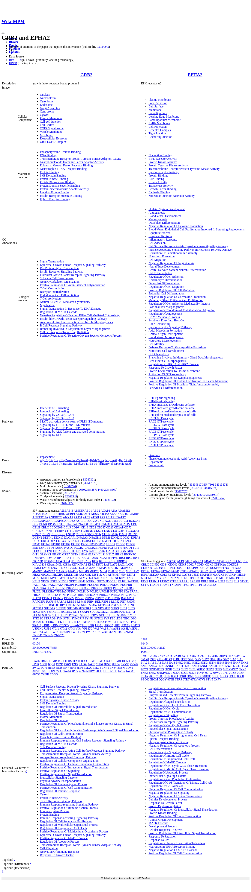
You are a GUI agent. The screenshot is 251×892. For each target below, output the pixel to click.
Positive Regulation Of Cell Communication (66, 787)
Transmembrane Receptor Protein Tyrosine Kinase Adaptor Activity (80, 158)
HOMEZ (51, 557)
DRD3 (36, 541)
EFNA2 (236, 567)
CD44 (163, 564)
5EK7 (184, 659)
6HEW (210, 669)
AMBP (134, 514)
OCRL (113, 581)
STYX (145, 584)
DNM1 (106, 537)
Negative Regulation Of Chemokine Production (177, 296)
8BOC (199, 676)
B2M (115, 520)
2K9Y (161, 655)
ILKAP (154, 574)
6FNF (152, 669)
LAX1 (122, 564)
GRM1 (230, 571)
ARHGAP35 (56, 520)
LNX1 (55, 567)
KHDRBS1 (106, 561)
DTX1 (53, 541)
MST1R (97, 574)
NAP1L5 (108, 578)
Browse (13, 41)
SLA (236, 581)
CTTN (97, 534)
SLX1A (106, 611)
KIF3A (67, 564)
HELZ (110, 554)
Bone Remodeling (159, 323)
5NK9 (144, 666)
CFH (68, 530)
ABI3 (69, 510)
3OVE (36, 671)
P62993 (47, 651)
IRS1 (122, 557)
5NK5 (220, 662)
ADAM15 (38, 514)
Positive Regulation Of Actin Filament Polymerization (72, 285)
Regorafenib (155, 462)
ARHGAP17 (118, 517)
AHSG (95, 514)
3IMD (51, 667)
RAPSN (51, 601)
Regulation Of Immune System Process (63, 784)
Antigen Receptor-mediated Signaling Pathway (68, 757)
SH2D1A (37, 608)
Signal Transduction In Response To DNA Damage (70, 308)
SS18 (120, 615)
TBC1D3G (129, 618)
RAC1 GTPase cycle (160, 418)
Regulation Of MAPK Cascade (58, 312)
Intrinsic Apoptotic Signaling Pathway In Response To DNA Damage (190, 249)
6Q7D (185, 672)
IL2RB (93, 557)
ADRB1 (50, 514)
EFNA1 (226, 567)
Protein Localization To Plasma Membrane (174, 371)
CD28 (109, 527)
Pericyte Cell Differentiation (165, 387)
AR (108, 517)
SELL (84, 605)
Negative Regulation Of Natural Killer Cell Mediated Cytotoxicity (80, 315)
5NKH (213, 666)
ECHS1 (86, 541)
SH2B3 (131, 605)
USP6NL (37, 628)
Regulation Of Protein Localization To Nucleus (176, 843)
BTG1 (61, 524)
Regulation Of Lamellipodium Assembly (172, 253)
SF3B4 (102, 605)
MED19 (84, 571)
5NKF (195, 666)
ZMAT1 (130, 631)
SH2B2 (121, 605)
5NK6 (228, 662)
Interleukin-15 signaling (54, 408)
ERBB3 (120, 544)
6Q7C (176, 672)
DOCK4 (125, 537)
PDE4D (104, 584)
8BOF (215, 676)
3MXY (97, 667)
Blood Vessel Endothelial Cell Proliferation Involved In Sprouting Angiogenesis (196, 229)
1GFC (93, 660)
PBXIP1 (69, 584)
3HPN (223, 655)
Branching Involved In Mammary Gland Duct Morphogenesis (185, 357)
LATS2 (186, 574)
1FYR (76, 660)
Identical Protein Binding (55, 192)
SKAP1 (84, 611)
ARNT (216, 561)
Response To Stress (160, 236)
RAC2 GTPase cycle (160, 421)
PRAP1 (134, 591)
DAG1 (123, 534)
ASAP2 (90, 520)
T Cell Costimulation (52, 288)
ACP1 (180, 561)
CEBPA (59, 530)
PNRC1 (72, 591)
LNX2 (63, 567)
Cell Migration (157, 259)
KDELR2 (165, 574)
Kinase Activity (157, 182)
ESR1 (42, 547)
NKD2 (73, 581)
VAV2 (63, 628)
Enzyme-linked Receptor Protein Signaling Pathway (71, 693)
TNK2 (100, 621)
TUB (85, 625)
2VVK (125, 664)
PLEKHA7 (49, 591)
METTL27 (132, 571)
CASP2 (125, 524)
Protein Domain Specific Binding (60, 185)
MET (122, 571)
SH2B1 (111, 605)
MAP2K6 (218, 574)
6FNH (168, 669)
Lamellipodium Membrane (164, 119)
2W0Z (36, 667)
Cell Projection (157, 126)
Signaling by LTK (50, 435)
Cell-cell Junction (50, 121)
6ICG (99, 671)
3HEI (215, 655)
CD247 (101, 527)
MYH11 (64, 578)
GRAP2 (56, 554)
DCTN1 (133, 534)
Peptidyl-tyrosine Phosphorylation (60, 780)
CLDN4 (158, 567)
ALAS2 (114, 514)
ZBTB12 (107, 631)
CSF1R (70, 534)
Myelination (47, 305)
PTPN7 (164, 581)
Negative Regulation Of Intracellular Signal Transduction (182, 809)
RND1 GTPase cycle (161, 445)
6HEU (192, 669)
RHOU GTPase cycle (161, 428)
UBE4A (211, 584)
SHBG (115, 608)
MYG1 (54, 578)
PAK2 (52, 584)
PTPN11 (47, 598)
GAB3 (110, 551)
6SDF (113, 671)
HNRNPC (130, 554)
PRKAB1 (38, 594)
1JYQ (132, 660)
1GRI (117, 660)
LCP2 (129, 564)
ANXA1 (198, 561)
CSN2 (89, 534)
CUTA (106, 534)
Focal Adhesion (157, 103)
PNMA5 (61, 591)
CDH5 (182, 564)
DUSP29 (215, 567)
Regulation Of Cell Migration (166, 286)
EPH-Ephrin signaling (161, 397)
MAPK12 (49, 571)
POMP (105, 591)
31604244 (70, 486)
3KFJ (79, 667)
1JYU (43, 664)
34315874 (221, 484)
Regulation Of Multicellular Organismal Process (69, 824)
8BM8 (190, 676)
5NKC (170, 666)
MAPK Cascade (158, 823)
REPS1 (105, 601)
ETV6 (50, 547)
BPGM (52, 524)
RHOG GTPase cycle (161, 424)
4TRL (176, 659)
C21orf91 (94, 524)
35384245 (103, 46)
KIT (74, 564)
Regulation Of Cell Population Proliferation (66, 821)
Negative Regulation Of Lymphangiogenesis (175, 377)
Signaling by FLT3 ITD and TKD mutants (65, 424)
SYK (59, 618)
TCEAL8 (38, 621)
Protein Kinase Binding (54, 178)
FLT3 (35, 551)
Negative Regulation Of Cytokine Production (175, 226)
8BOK (145, 679)
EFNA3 (145, 571)
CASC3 (116, 524)
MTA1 (131, 574)
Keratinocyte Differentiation (165, 280)
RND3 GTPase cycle (161, 438)
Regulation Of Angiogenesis (165, 313)
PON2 (114, 591)
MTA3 (36, 578)
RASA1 (61, 601)
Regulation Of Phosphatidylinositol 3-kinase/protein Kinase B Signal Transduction (89, 730)
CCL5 (67, 527)
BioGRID (15, 59)
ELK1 (120, 541)
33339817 (196, 484)
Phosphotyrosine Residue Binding (60, 152)
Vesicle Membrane (51, 131)
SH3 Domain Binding (53, 175)
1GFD (101, 660)
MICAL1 (46, 574)
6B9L (236, 666)
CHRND (88, 530)
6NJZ (234, 669)
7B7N (224, 672)
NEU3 (36, 581)
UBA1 (99, 625)
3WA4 (67, 671)
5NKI (221, 666)
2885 (35, 639)
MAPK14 (61, 571)
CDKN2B (233, 564)
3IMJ (59, 667)
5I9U (191, 659)
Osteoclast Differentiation (163, 283)
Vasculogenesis (157, 219)
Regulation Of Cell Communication (61, 733)
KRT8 (99, 564)
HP (59, 557)
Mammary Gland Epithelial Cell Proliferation (175, 300)
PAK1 (44, 584)
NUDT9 (189, 578)
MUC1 (45, 578)
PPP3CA (123, 591)
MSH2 (152, 578)
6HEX (218, 669)
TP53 (185, 584)
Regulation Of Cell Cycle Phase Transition (174, 705)
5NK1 (188, 662)
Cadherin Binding (159, 192)
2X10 (177, 655)
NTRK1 (91, 581)
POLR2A (95, 591)
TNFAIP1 (175, 584)
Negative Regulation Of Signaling (168, 792)
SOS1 (55, 615)
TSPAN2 (75, 625)
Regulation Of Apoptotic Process (59, 841)
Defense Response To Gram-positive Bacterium (177, 347)
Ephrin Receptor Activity (163, 172)
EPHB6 (75, 544)
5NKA (153, 666)
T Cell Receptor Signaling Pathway (61, 801)
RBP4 (90, 601)
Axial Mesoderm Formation (165, 330)
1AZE (36, 660)
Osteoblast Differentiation (164, 222)
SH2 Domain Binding (53, 747)
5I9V (198, 659)
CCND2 (154, 564)
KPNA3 (177, 574)
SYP (106, 618)
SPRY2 (94, 615)
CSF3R (80, 534)
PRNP (62, 594)
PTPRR (174, 581)
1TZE (59, 664)
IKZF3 (85, 557)
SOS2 (63, 615)
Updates (14, 52)
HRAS (65, 557)
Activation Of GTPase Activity (167, 374)
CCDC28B (56, 527)
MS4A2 (79, 574)
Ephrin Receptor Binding (55, 199)
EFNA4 (155, 571)
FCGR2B (91, 547)
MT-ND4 (121, 574)
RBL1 (204, 581)
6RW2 (216, 672)
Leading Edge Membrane (163, 116)
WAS (96, 628)
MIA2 (36, 574)
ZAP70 (97, 631)
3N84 (113, 667)
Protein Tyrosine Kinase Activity (168, 165)
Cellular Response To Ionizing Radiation (64, 332)
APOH (95, 517)
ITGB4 (57, 561)
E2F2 (78, 541)
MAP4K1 (114, 567)
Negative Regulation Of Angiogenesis (171, 263)
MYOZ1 (88, 578)
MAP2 (103, 567)
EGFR (112, 541)
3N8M (121, 667)
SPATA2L (73, 615)
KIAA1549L (54, 564)
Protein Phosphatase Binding (57, 182)
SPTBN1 (104, 615)
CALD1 (106, 524)
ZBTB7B (119, 631)
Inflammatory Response (162, 239)
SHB (107, 608)
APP (102, 517)
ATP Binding (156, 178)
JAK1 (79, 561)
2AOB (91, 664)
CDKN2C (147, 567)
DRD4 (45, 541)
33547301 (89, 479)
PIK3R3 (128, 588)
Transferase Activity (160, 185)
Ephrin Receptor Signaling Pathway (170, 327)
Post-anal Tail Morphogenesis (166, 307)
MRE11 (69, 574)
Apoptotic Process (159, 232)
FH (120, 547)
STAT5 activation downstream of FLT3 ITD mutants (71, 421)
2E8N (153, 655)
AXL (108, 520)
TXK (91, 625)
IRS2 (129, 557)
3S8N (51, 671)
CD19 (84, 527)
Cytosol (44, 114)
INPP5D (113, 557)
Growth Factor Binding (162, 189)
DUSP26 (204, 567)
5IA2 (144, 662)
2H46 (99, 664)
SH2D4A (49, 608)
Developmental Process (162, 826)
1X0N (67, 664)
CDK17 (191, 564)
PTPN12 (58, 598)
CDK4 (201, 564)
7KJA (144, 676)
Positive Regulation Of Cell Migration (171, 290)
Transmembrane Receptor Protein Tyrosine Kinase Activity (184, 168)
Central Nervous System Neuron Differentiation (177, 269)
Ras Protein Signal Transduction (59, 268)
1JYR (35, 664)
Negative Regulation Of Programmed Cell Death (177, 735)
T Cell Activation (50, 298)
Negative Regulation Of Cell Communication (175, 789)
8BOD (207, 676)
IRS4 (136, 557)
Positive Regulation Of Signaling (60, 770)
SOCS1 (36, 615)
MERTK (113, 571)
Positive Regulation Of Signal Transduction (66, 774)
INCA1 (103, 557)
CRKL (61, 534)
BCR (35, 524)
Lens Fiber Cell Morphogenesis (167, 360)
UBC (117, 625)
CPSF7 (36, 534)
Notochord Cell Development (166, 350)
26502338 (85, 489)
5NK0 (180, 662)
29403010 (199, 494)
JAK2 (87, 561)
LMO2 (46, 567)
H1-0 (84, 554)
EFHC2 (96, 541)
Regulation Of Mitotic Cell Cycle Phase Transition (178, 769)
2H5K (107, 664)
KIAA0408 (39, 564)
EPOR (85, 544)
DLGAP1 (70, 537)
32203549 (71, 496)
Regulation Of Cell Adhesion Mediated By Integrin (179, 303)
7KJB (152, 676)
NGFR (53, 581)
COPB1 (122, 530)
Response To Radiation (162, 836)
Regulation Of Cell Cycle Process (168, 725)
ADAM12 (124, 510)
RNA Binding (48, 155)
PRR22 (71, 594)
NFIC (180, 578)
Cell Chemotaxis (158, 354)
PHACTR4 (39, 588)
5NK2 (196, 662)
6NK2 (153, 672)
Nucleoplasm (48, 98)
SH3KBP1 (84, 608)
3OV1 (129, 667)
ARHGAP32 (40, 520)
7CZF (240, 672)
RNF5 (221, 581)
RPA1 (63, 605)
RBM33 (81, 601)
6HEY (227, 669)
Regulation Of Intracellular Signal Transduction (68, 706)
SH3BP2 (61, 608)
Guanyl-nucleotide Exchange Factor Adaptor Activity (72, 162)
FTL (78, 551)
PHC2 (50, 588)
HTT (73, 557)
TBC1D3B (116, 618)
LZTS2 (83, 567)
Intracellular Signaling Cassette (59, 777)
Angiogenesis (156, 212)
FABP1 (59, 547)
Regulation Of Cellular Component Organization (69, 760)
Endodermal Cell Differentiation (59, 295)
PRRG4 (116, 594)
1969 (144, 639)
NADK (98, 578)
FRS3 (64, 551)
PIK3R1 (107, 588)
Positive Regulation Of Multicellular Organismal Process (74, 831)
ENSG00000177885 (44, 647)
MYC (160, 578)
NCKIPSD (121, 578)
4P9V (75, 671)
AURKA (226, 561)
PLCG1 (37, 591)
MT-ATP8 (109, 574)
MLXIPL (58, 574)
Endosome (46, 104)
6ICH (106, 671)
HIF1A (145, 574)
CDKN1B (48, 530)
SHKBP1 (54, 611)
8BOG (224, 676)
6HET (184, 669)
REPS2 (115, 601)
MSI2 (88, 574)
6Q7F (200, 672)
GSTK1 (75, 554)
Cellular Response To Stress (165, 829)
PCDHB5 (80, 584)
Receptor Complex (159, 130)
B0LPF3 (37, 651)
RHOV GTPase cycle (161, 435)
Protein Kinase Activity (162, 162)
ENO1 (129, 541)
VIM (78, 628)
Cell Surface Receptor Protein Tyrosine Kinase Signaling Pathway (188, 246)
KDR (95, 561)
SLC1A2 (95, 611)
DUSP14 (169, 567)
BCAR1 (123, 520)
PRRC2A (104, 594)
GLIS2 (204, 571)
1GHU (110, 660)
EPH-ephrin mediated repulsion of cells (172, 411)
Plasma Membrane (51, 118)
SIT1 (76, 611)
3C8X (192, 655)
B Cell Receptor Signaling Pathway (61, 325)
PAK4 (60, 584)
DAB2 (114, 534)
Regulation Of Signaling (54, 720)
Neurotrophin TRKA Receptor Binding (63, 168)
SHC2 (131, 608)
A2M (62, 510)
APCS (86, 517)
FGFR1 (102, 547)
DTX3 (62, 541)
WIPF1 (67, 631)
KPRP (91, 564)
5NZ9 (228, 666)
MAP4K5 (126, 567)
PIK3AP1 (72, 588)
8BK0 (182, 676)
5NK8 (244, 662)
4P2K (160, 659)
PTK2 (124, 594)
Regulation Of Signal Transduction (61, 713)
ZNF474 (48, 635)
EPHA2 (195, 74)
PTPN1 (36, 598)
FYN (85, 551)
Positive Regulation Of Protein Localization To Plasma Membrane (188, 381)
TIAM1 (164, 584)
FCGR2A (79, 547)
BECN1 (237, 561)
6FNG (160, 669)
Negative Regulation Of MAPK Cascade (172, 850)
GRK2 (221, 571)
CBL (134, 524)
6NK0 (242, 669)
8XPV (217, 679)
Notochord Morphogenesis (164, 340)
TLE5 (76, 621)
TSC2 (65, 625)
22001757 (218, 498)
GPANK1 (45, 554)
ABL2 (96, 510)
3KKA (232, 655)
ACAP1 (105, 510)
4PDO (168, 659)
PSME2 (230, 578)
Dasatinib (154, 455)
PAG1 (36, 584)
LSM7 (195, 574)
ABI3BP (79, 510)
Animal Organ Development (165, 333)
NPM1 (81, 581)
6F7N (144, 669)
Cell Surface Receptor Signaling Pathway (65, 690)
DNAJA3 (82, 537)
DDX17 (59, 537)
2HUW (116, 664)
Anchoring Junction (160, 136)
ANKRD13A (40, 517)
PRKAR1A (51, 594)
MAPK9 (73, 571)
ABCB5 (171, 561)
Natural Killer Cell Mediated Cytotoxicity (65, 301)
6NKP (161, 672)
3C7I (44, 667)
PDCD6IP (93, 584)
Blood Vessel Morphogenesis (165, 337)
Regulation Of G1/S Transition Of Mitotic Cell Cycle (180, 782)
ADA (114, 510)
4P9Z (82, 671)
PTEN (240, 578)
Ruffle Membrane (159, 123)
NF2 (173, 578)
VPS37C (87, 628)
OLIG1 (122, 581)
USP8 (47, 628)
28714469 (97, 489)
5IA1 (240, 659)
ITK (73, 561)
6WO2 (36, 674)
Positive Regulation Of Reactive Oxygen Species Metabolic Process (81, 335)
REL (98, 601)
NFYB (45, 581)
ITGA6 (48, 561)
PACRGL (133, 581)
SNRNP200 (118, 611)
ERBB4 (130, 544)
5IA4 (158, 662)
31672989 (70, 493)
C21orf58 (82, 524)
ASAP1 (80, 520)
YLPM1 (87, 631)
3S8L (44, 671)
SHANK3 (98, 608)
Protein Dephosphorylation (164, 806)
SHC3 (36, 611)
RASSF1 (195, 581)
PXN (117, 598)
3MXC (88, 667)
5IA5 (165, 662)
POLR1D (83, 591)
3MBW (240, 655)
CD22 (92, 527)
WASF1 (105, 628)
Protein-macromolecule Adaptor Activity (64, 189)
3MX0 (145, 659)
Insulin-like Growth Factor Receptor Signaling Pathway (73, 318)
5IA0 (233, 659)
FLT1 (136, 547)
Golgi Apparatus (50, 108)
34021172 (109, 499)
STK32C (37, 618)
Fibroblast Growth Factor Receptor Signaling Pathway (72, 274)
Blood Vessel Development (164, 216)
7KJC (159, 676)
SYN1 (67, 618)
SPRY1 (84, 615)
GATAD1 (193, 571)
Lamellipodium (157, 113)
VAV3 (71, 628)
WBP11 (134, 628)
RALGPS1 (127, 598)
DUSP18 (181, 567)
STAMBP (130, 615)
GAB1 (93, 551)
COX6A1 (133, 530)
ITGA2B (37, 561)
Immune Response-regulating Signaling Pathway (69, 804)
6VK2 (121, 671)
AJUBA (104, 514)
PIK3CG (96, 588)
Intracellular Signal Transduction (59, 710)
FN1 (49, 551)
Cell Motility (156, 344)
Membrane (46, 135)
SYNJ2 (98, 618)
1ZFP (75, 664)
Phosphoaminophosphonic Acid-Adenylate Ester (177, 458)
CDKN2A (220, 564)
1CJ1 (61, 660)
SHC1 (123, 608)
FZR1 (183, 571)
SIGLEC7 (67, 611)
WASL (125, 628)
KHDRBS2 (120, 561)
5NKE (187, 666)
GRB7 (66, 554)
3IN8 (73, 667)
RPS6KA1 (74, 605)
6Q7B (168, 672)
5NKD (179, 666)
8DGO (54, 674)
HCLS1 (101, 554)
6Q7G (208, 672)
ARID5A (69, 520)
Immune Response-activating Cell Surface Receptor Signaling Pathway (83, 750)
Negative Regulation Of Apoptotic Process (174, 745)
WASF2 (115, 628)
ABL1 (88, 510)
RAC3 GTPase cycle (160, 431)
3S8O (58, 671)
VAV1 (55, 628)
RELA (213, 581)
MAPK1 (37, 571)
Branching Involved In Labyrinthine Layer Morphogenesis (75, 328)
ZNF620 (59, 635)
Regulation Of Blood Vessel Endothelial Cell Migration (181, 310)
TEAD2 (154, 584)
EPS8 (101, 544)
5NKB (162, 666)
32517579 (90, 482)
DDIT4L (48, 537)
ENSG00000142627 (153, 647)
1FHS (68, 660)
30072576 (181, 491)
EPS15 (93, 544)
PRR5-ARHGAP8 (87, 594)
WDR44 (58, 631)
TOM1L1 (110, 621)
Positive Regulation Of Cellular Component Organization (74, 764)
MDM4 (241, 574)
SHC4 (44, 611)
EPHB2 (65, 544)
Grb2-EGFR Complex (53, 141)
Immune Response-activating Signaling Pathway (69, 818)
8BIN (167, 676)
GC (117, 551)
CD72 (127, 527)
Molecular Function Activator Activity (171, 195)
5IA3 (151, 662)
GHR (130, 551)
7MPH (45, 674)
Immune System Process (54, 811)
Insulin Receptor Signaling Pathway (61, 271)
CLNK (106, 530)
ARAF (208, 561)
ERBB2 (110, 544)
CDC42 (37, 530)
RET (123, 601)
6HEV (201, 669)
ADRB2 (60, 514)
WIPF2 (77, 631)
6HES (176, 669)
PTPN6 (79, 598)
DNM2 (115, 537)
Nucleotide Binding (160, 155)
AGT (87, 514)
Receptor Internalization (54, 291)
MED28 (94, 571)
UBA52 (108, 625)
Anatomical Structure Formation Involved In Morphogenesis (76, 322)
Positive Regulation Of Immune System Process (69, 807)
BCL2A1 (134, 520)
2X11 (184, 655)
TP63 (132, 621)
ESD (35, 547)
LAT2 (113, 564)
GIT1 (35, 554)
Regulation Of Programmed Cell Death (63, 828)
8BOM (154, 679)
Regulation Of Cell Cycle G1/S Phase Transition (177, 765)
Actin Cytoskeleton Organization (59, 281)
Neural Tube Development (164, 266)
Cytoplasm (46, 101)
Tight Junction (157, 133)
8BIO (174, 676)
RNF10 (43, 605)
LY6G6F (73, 567)
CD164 (76, 527)
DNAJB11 (94, 537)
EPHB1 (55, 544)
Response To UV (158, 839)
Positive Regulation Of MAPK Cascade (64, 838)
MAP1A (93, 567)
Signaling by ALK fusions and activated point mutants (72, 431)
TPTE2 (201, 584)
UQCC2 (125, 625)
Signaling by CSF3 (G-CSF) (57, 414)
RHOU (131, 601)
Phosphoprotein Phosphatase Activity (170, 732)
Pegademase (47, 456)
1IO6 (125, 660)
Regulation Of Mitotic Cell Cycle (168, 755)
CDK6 (209, 564)
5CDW (90, 671)
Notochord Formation (161, 256)
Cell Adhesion (157, 242)
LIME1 (36, 567)
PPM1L (220, 578)
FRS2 (56, 551)
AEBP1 (70, 514)
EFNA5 (166, 571)
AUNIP (99, 520)
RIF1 (35, 605)
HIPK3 (119, 554)
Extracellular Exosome (53, 138)
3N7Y (105, 667)
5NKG (204, 666)
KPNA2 (82, 564)
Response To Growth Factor (165, 367)
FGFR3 (112, 547)
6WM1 (130, 671)
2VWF (134, 664)
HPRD (13, 63)
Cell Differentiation (160, 273)
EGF (105, 541)
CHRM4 (77, 530)
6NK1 (144, 672)
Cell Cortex (47, 125)
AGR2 (80, 514)
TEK (59, 621)
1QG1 (51, 664)
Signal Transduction (52, 261)
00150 (36, 643)
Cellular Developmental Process (167, 799)
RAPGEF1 (38, 601)
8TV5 (209, 679)
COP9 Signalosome (52, 128)
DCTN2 (37, 537)
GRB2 (86, 74)
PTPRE (109, 598)
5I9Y (220, 659)
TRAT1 (36, 625)
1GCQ (84, 660)
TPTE (192, 584)
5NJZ (172, 662)
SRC (113, 615)
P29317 (145, 651)
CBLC (45, 527)
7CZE (232, 672)
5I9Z (226, 659)
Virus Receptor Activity (162, 158)
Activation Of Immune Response (59, 851)
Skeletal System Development (166, 209)
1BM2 (44, 660)
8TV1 (201, 679)
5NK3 (204, 662)
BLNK (43, 524)
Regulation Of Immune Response (60, 791)
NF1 (167, 578)
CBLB (36, 527)
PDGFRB (126, 584)
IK (78, 557)
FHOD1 (127, 547)
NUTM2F (103, 581)
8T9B (170, 679)
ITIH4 (66, 561)
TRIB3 (46, 625)
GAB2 (101, 551)
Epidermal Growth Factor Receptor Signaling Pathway (73, 264)
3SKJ (153, 659)
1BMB (53, 660)
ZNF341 (37, 635)
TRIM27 (56, 625)
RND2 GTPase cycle (161, 441)
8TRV (194, 679)
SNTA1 (130, 611)
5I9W (205, 659)
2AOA (83, 664)
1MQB (145, 655)
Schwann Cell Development (57, 278)
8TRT (186, 679)
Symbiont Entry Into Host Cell (166, 320)
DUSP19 (192, 567)
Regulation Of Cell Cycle (163, 708)
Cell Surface (155, 106)
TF (64, 621)
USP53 (135, 625)
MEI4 (103, 571)
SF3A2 (93, 605)
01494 (144, 643)
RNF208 (54, 605)
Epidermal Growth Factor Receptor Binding (66, 165)
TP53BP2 (122, 621)
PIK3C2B (85, 588)
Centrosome (47, 111)
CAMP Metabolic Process (164, 317)
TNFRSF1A (88, 621)
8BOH (233, 676)
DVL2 (70, 541)
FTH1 (71, 551)
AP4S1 (78, 517)
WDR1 (47, 631)
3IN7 (66, 667)
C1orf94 (71, 524)
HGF (238, 571)
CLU (114, 530)
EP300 (36, 544)
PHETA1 (60, 588)
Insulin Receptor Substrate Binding (61, 195)
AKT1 (189, 561)
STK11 (244, 581)
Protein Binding (49, 172)
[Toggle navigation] (2, 33)
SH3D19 (72, 608)
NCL (131, 578)
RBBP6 (71, 601)
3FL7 (208, 655)
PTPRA (89, 598)
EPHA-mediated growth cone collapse (171, 404)
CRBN (46, 534)
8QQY (163, 679)
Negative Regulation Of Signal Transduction (175, 796)
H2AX (92, 554)
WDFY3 (37, 631)
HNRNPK (38, 557)
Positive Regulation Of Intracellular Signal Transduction (74, 767)
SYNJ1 (89, 618)
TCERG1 (49, 621)
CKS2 (97, 530)
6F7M (244, 666)
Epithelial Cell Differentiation (166, 293)
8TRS (178, 679)
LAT (106, 564)
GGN (123, 551)
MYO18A (76, 578)
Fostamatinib (156, 465)
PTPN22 (69, 598)
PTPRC (99, 598)
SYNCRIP (77, 618)
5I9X (213, 659)
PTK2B (133, 594)
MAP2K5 (206, 574)
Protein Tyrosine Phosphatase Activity (171, 718)
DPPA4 (135, 537)
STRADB (50, 618)
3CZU (200, 655)
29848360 (110, 489)
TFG (70, 621)
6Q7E (192, 672)
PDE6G (115, 584)
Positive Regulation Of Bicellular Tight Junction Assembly (183, 384)
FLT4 (43, 551)
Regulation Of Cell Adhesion (165, 276)
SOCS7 (46, 615)
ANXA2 (68, 517)
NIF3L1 (63, 581)
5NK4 (212, 662)
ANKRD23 (55, 517)
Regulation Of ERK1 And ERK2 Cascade (173, 364)
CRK (54, 534)
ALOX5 (124, 514)
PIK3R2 (118, 588)
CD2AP (119, 527)
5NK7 (236, 662)
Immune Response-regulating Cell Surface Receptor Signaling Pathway (83, 740)
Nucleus (45, 94)
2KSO (169, 655)
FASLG (68, 547)
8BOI (240, 676)
